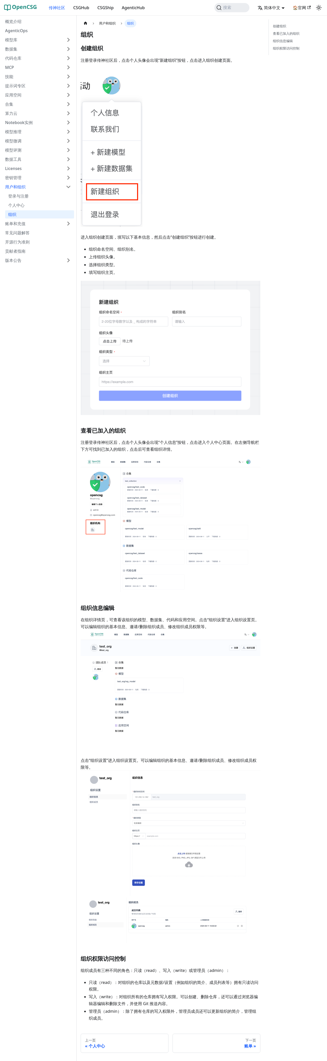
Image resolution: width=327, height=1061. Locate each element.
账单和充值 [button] (15, 223)
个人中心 (16, 205)
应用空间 (13, 95)
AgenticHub (133, 7)
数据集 (11, 49)
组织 (12, 214)
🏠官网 (302, 7)
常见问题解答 (17, 233)
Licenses (13, 168)
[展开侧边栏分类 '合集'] (68, 104)
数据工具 (13, 159)
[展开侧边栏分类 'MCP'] (68, 67)
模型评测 (13, 150)
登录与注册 (18, 196)
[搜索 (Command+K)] (231, 7)
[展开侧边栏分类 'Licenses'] (68, 168)
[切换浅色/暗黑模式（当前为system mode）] (319, 8)
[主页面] (85, 23)
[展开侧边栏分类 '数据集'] (68, 49)
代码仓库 (13, 58)
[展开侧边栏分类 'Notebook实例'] (68, 122)
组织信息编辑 (283, 41)
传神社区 (57, 7)
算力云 (11, 113)
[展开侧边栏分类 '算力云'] (68, 113)
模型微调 (13, 141)
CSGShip (105, 7)
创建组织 (279, 26)
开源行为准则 (17, 242)
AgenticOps (16, 30)
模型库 (11, 40)
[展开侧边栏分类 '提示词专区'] (68, 86)
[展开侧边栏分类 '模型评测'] (68, 150)
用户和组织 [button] (15, 187)
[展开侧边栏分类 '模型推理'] (68, 132)
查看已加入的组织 (286, 33)
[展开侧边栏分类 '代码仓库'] (68, 58)
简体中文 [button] (269, 7)
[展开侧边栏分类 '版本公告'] (68, 260)
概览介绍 (13, 21)
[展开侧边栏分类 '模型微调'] (68, 141)
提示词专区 (15, 86)
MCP (9, 67)
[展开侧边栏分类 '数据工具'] (68, 159)
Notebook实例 (19, 122)
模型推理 (13, 132)
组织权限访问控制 (286, 48)
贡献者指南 (15, 251)
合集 (9, 104)
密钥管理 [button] (13, 177)
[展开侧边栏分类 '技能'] (68, 76)
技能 (9, 76)
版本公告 (13, 260)
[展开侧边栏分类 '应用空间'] (68, 95)
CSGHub (81, 7)
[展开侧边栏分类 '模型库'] (68, 40)
